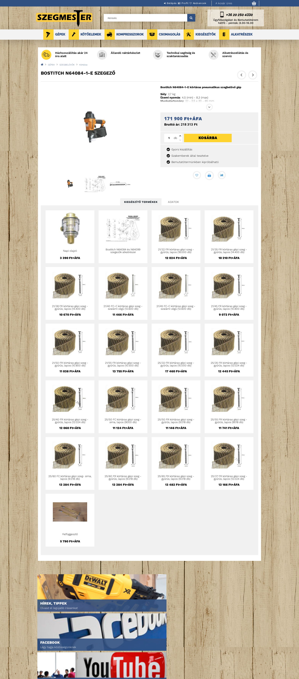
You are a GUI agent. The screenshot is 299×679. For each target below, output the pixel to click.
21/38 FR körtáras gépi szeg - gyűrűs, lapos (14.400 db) (70, 307)
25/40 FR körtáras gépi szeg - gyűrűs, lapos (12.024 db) (70, 421)
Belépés (160, 3)
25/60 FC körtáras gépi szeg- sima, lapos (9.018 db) (70, 477)
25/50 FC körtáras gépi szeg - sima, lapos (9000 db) (123, 421)
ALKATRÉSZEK (241, 34)
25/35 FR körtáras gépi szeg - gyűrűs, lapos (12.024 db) (229, 364)
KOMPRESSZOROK (130, 34)
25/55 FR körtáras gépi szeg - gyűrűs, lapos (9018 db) (229, 421)
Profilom (93, 657)
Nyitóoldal (42, 646)
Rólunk (39, 662)
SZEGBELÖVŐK (67, 65)
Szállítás (146, 662)
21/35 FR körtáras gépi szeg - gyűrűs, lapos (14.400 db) (229, 251)
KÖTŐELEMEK (90, 34)
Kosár (91, 662)
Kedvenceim (95, 668)
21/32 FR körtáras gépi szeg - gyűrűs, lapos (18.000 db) (176, 251)
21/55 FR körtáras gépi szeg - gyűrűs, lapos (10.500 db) (123, 364)
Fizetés (144, 657)
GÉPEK (60, 34)
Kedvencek (197, 3)
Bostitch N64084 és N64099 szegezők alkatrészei (123, 251)
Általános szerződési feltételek (160, 646)
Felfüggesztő (70, 534)
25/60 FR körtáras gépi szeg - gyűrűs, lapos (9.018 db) (123, 477)
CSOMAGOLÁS (169, 34)
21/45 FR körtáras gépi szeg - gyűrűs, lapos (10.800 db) (229, 307)
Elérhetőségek (149, 668)
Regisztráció (96, 652)
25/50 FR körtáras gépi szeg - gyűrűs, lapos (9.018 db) (176, 421)
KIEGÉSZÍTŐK (205, 34)
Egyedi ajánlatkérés (47, 657)
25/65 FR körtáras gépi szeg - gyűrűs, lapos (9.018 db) (176, 477)
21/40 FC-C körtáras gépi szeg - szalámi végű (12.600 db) (123, 307)
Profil (178, 3)
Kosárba (208, 138)
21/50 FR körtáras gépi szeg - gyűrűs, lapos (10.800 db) (70, 364)
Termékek (41, 652)
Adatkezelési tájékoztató (156, 652)
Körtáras (83, 65)
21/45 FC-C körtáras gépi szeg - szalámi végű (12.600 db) (176, 307)
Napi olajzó (70, 250)
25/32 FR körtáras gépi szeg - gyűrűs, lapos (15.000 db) (176, 364)
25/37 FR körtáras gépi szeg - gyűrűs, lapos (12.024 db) (229, 477)
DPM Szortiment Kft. (205, 665)
